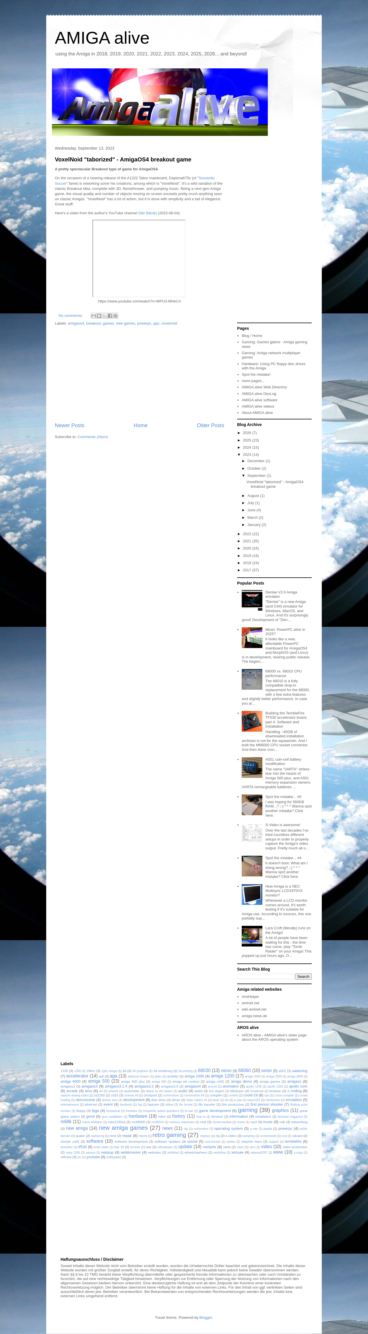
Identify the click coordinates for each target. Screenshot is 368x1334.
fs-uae (189, 1111)
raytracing (97, 1136)
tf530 (82, 1147)
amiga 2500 (274, 1076)
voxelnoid (169, 323)
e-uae (238, 1100)
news (167, 1128)
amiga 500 (99, 1081)
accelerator (77, 1075)
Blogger (206, 1317)
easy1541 (253, 1100)
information (239, 1116)
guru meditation (112, 1116)
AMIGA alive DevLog (259, 394)
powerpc (144, 323)
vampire (209, 1147)
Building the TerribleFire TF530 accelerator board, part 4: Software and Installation (286, 720)
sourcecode (212, 1141)
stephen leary (251, 1141)
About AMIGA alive (257, 412)
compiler (216, 1095)
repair (127, 1135)
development (133, 1100)
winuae (237, 1152)
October (254, 468)
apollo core (298, 1086)
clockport (150, 1095)
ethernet (91, 1104)
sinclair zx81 (70, 1141)
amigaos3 (90, 1086)
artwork (113, 1091)
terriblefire (293, 1141)
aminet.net (250, 1003)
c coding (295, 1091)
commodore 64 (194, 1095)
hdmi (162, 1116)
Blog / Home (252, 336)
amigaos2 (68, 1086)
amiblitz (173, 1076)
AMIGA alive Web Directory (264, 387)
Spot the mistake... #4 (283, 858)
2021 (247, 541)
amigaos (294, 1081)
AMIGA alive (102, 37)
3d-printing (186, 1071)
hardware (138, 1116)
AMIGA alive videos (258, 406)
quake (80, 1136)
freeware (131, 1111)
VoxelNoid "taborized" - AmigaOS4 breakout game (123, 159)
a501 (282, 1071)
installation (263, 1116)
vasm (240, 1147)
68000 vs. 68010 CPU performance (283, 673)
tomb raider (101, 1147)
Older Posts (210, 425)
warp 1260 (73, 1152)
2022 (247, 534)
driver (176, 1100)
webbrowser (131, 1152)
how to (201, 1116)
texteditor (67, 1147)
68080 (267, 1071)
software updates (167, 1141)
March (253, 517)
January (254, 525)
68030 (204, 1070)
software (94, 1141)
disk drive (158, 1100)
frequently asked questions (161, 1111)
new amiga (77, 1128)
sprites (230, 1141)
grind (90, 1116)
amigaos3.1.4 (116, 1086)
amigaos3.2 (144, 1086)
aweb (199, 1091)
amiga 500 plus (133, 1081)
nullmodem (201, 1128)
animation (231, 1086)
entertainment (70, 1104)
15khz (90, 1071)
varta (227, 1147)
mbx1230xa (116, 1122)
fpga (95, 1111)
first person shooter (267, 1104)
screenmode (268, 1136)
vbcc (252, 1147)
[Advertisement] (139, 374)
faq (140, 1104)
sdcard (297, 1136)
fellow (169, 1104)
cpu (266, 1095)
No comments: (71, 315)
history (178, 1116)
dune (216, 1100)
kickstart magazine (290, 1116)
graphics (280, 1110)
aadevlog (299, 1071)
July (251, 503)
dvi (226, 1100)
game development (215, 1111)
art (101, 1091)
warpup (107, 1152)
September (257, 475)
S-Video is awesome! (282, 825)
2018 (247, 563)
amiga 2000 (253, 1076)
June (252, 510)
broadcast (257, 1091)
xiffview (66, 1157)
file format (186, 1104)
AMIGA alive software (259, 400)
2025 (247, 440)
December (256, 461)
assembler (132, 1091)
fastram (153, 1104)
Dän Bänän (147, 213)
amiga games (269, 1081)
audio (182, 1091)
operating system (228, 1128)
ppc (156, 323)
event (108, 1104)
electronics (273, 1100)
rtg (218, 1136)
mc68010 (158, 1122)
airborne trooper (138, 1076)
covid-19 (251, 1095)
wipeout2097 (259, 1152)
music (268, 1122)
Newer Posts (69, 425)
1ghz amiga (109, 1071)
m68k (66, 1121)
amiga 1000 (194, 1076)
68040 (226, 1071)
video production (295, 1147)
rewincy (205, 1136)
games (108, 323)
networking (299, 1122)
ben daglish (216, 1091)
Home (141, 425)
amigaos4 (76, 323)
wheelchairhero (195, 1152)
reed (113, 1136)
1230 (64, 1071)
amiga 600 (159, 1081)
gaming (247, 1109)
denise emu (110, 1100)
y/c (79, 1157)
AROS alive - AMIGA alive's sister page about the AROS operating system (274, 1037)
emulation (294, 1100)
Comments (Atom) (93, 437)
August (253, 495)
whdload (173, 1152)
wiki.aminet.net (254, 1009)
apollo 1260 (275, 1086)
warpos (91, 1152)
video (266, 1146)
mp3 (253, 1122)
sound (192, 1141)
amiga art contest (186, 1081)
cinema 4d (131, 1095)
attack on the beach (159, 1091)
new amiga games (123, 1127)
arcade (72, 1091)
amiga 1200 (223, 1075)
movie (241, 1122)
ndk (282, 1122)
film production (233, 1104)
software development (131, 1141)
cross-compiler (284, 1095)
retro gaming (169, 1134)
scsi (284, 1136)
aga (113, 1075)
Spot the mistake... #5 (283, 797)
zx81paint (113, 1157)
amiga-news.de (254, 1016)
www (278, 1152)
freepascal (113, 1111)
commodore (171, 1095)
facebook (126, 1104)
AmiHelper (250, 996)
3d (124, 1071)
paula (268, 1128)
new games (125, 323)
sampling (249, 1136)
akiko (158, 1076)
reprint (143, 1136)
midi (203, 1122)
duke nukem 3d (197, 1100)
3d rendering (162, 1071)
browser (275, 1091)
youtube (93, 1157)
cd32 (114, 1095)
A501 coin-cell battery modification (283, 761)
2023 (247, 454)
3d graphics (140, 1071)
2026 (247, 433)
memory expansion (182, 1122)
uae (149, 1147)
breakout (93, 323)
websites (154, 1152)
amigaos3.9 (169, 1086)
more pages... (253, 381)
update (185, 1146)
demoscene (85, 1100)
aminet (212, 1086)
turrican (135, 1147)
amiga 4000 (71, 1081)
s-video (231, 1136)
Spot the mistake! (256, 374)
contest (233, 1095)
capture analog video (74, 1095)
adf (101, 1076)
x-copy (298, 1152)
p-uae (254, 1128)
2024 (247, 447)
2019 (247, 556)
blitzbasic (237, 1091)
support (274, 1141)
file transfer (206, 1104)
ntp (186, 1128)
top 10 (119, 1147)
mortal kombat (221, 1122)
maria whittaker (92, 1122)
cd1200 (99, 1095)
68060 (244, 1070)
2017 (247, 570)
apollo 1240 (254, 1086)
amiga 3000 (295, 1076)
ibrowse (217, 1116)
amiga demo (241, 1081)
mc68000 (138, 1122)
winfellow (220, 1152)
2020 (247, 548)
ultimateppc (165, 1147)
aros (88, 1091)
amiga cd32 (215, 1081)
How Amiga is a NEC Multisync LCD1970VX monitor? (284, 890)
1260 (77, 1071)
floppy (80, 1111)
